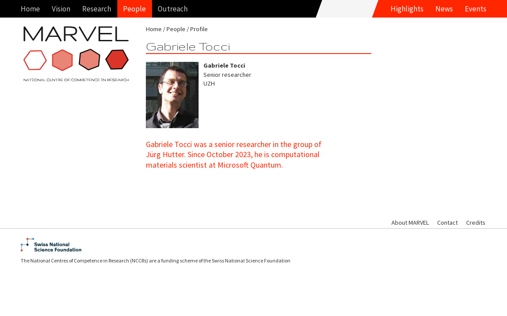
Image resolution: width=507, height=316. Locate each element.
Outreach (173, 9)
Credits (475, 222)
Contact (447, 222)
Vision (61, 9)
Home (30, 9)
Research (96, 9)
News (444, 9)
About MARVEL (410, 222)
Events (475, 9)
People (134, 9)
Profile (199, 29)
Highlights (407, 9)
